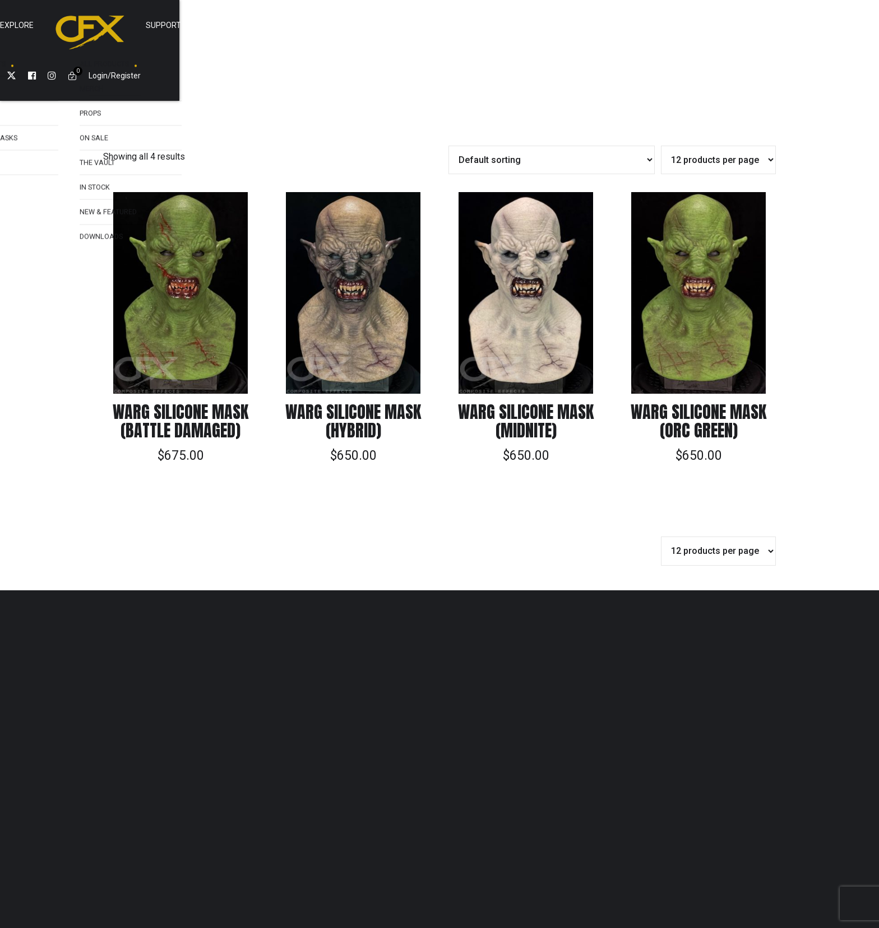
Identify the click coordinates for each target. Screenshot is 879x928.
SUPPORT (513, 25)
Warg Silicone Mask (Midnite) (526, 371)
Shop (317, 25)
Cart (563, 25)
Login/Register (709, 25)
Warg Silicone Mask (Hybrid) (353, 371)
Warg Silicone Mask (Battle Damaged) (180, 371)
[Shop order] (551, 109)
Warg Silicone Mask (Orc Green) (698, 371)
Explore (366, 25)
